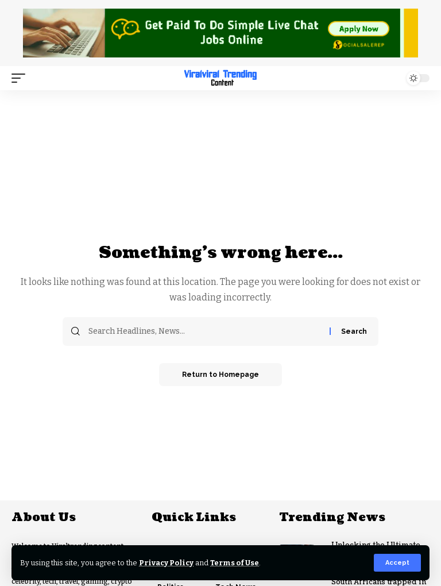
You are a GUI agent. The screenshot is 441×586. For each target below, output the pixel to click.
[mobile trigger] (21, 78)
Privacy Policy (166, 562)
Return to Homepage (220, 375)
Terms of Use (234, 562)
